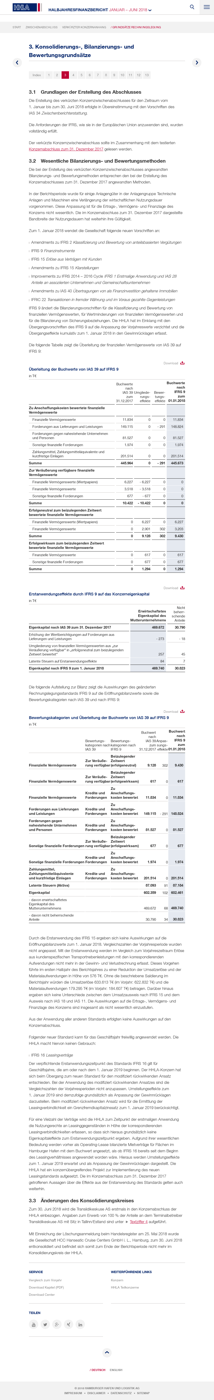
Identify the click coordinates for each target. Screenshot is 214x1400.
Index (37, 75)
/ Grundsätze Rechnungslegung (136, 27)
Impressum (73, 1393)
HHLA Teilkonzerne (125, 1287)
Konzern (117, 1280)
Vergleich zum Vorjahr (45, 1280)
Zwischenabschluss (42, 27)
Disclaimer (96, 1393)
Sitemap (143, 1393)
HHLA (27, 7)
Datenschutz (121, 1393)
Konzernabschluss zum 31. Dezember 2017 (66, 149)
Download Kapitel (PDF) (46, 1287)
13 (147, 75)
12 (139, 75)
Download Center (42, 1294)
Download (171, 363)
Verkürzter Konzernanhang (84, 27)
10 (122, 75)
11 (130, 75)
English (116, 1370)
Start (17, 27)
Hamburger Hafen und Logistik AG (112, 1388)
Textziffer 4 (139, 1221)
